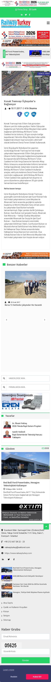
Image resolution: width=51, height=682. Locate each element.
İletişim (6, 615)
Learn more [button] (8, 670)
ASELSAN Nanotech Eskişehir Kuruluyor (28, 576)
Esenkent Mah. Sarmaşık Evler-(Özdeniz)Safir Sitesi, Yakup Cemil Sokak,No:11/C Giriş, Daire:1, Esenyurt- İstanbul (22, 533)
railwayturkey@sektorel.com (15, 547)
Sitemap (7, 620)
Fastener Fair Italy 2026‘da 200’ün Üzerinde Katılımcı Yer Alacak (30, 585)
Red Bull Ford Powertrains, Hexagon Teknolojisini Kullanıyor (21, 484)
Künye (6, 611)
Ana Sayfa (8, 603)
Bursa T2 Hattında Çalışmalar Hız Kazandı (23, 305)
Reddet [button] (13, 677)
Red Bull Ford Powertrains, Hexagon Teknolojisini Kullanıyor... (20, 55)
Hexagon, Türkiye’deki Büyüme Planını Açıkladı (31, 592)
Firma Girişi (21, 9)
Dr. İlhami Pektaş (19, 423)
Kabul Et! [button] (37, 677)
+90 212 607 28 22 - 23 (13, 541)
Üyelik (32, 9)
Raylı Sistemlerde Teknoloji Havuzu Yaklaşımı (27, 436)
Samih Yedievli (18, 432)
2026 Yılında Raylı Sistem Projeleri (26, 426)
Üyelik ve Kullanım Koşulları (15, 607)
